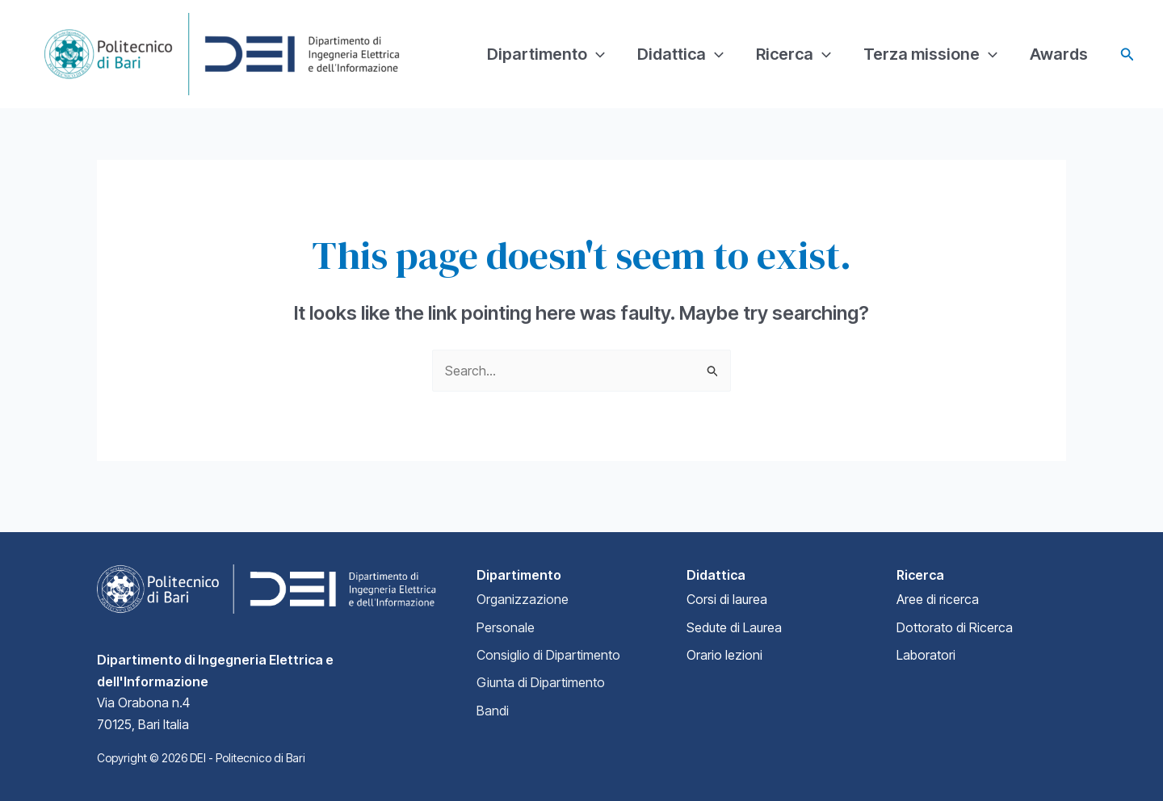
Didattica (680, 54)
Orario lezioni (724, 655)
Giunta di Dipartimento (541, 682)
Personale (506, 627)
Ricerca (793, 54)
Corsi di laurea (726, 599)
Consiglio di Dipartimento (548, 655)
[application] (596, 54)
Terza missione (930, 54)
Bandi (493, 710)
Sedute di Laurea (734, 627)
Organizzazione (523, 599)
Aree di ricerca (937, 599)
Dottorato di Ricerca (954, 627)
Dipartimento (546, 54)
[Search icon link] (1127, 54)
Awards (1059, 54)
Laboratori (925, 655)
